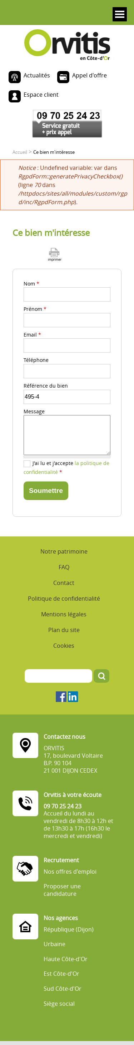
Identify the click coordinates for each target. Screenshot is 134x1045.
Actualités (37, 75)
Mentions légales (63, 614)
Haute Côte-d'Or (66, 959)
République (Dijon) (69, 929)
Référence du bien (46, 385)
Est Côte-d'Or (61, 974)
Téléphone (36, 360)
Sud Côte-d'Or (62, 989)
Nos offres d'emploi (70, 871)
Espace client (41, 95)
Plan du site (64, 630)
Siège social (59, 1004)
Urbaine (54, 944)
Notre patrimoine (64, 551)
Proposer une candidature (62, 890)
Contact (63, 583)
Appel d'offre (89, 75)
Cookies (63, 646)
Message (34, 411)
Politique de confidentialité (64, 598)
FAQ (64, 567)
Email (32, 334)
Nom (31, 283)
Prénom (35, 309)
